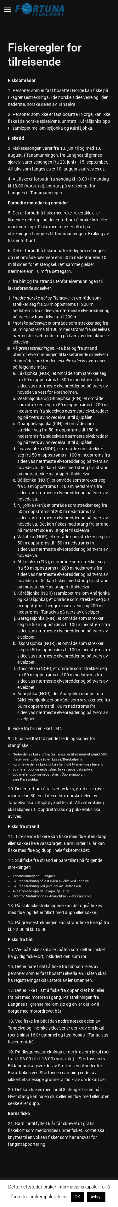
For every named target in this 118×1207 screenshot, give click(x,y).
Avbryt (96, 1196)
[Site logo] (40, 9)
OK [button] (77, 1196)
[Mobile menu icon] (7, 9)
